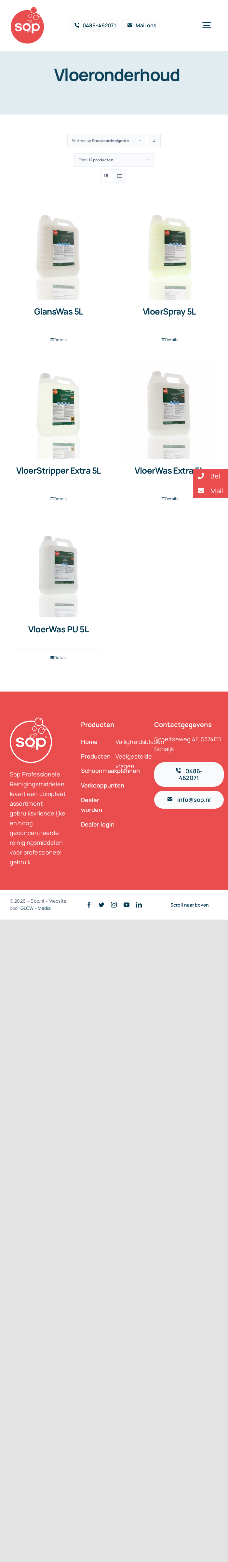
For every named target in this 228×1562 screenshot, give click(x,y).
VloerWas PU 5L (58, 629)
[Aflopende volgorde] (154, 140)
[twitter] (101, 905)
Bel (206, 476)
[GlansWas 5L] (59, 251)
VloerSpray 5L (169, 311)
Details (60, 340)
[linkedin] (139, 905)
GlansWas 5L (58, 311)
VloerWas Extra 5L (169, 470)
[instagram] (114, 905)
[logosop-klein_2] (27, 9)
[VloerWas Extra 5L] (170, 410)
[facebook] (89, 905)
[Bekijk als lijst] (119, 175)
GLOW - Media (35, 908)
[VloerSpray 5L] (170, 251)
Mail (208, 490)
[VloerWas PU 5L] (59, 569)
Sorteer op (100, 140)
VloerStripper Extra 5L (58, 470)
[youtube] (126, 905)
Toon (96, 160)
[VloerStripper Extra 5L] (59, 410)
